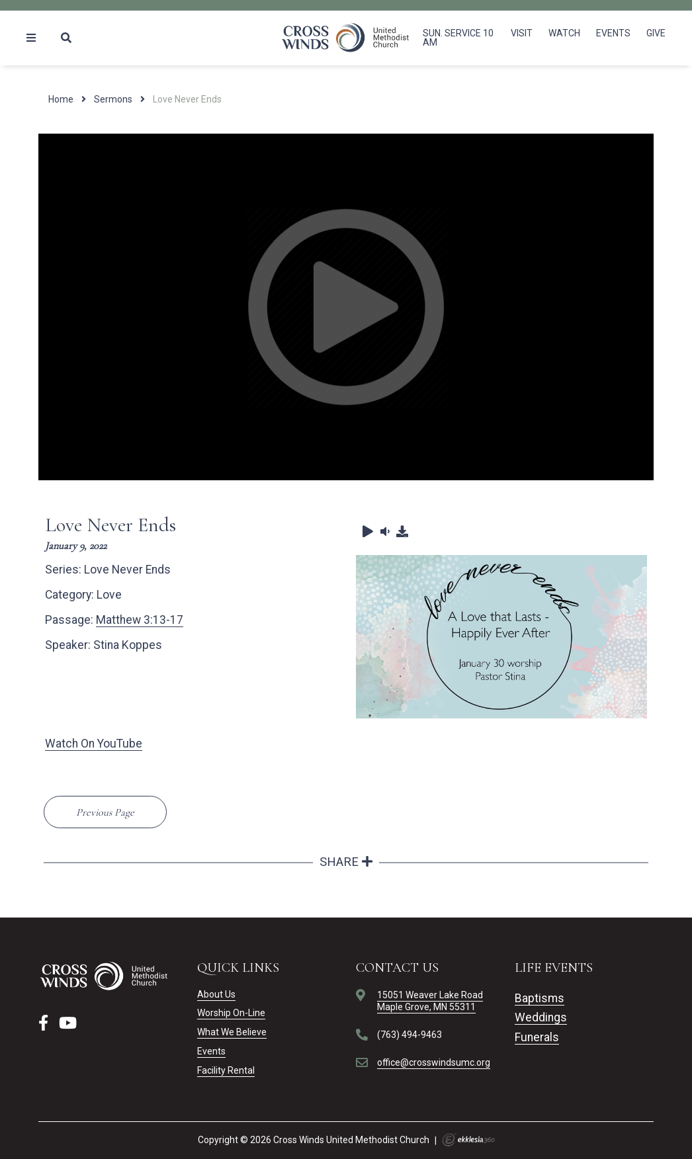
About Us (216, 994)
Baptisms (539, 998)
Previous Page (105, 812)
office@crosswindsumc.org (433, 1062)
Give (656, 33)
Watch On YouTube (93, 743)
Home (60, 99)
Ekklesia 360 (468, 1139)
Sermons (113, 99)
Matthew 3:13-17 (139, 619)
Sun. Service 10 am (458, 38)
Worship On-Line (231, 1013)
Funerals (537, 1037)
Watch (564, 33)
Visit (522, 33)
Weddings (541, 1017)
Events (613, 33)
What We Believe (232, 1032)
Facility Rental (226, 1070)
